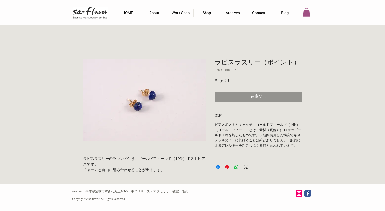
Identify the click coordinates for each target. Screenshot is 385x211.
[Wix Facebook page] (307, 193)
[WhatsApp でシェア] (236, 167)
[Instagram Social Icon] (299, 193)
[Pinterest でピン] (227, 167)
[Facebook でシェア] (218, 167)
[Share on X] (246, 167)
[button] (306, 12)
